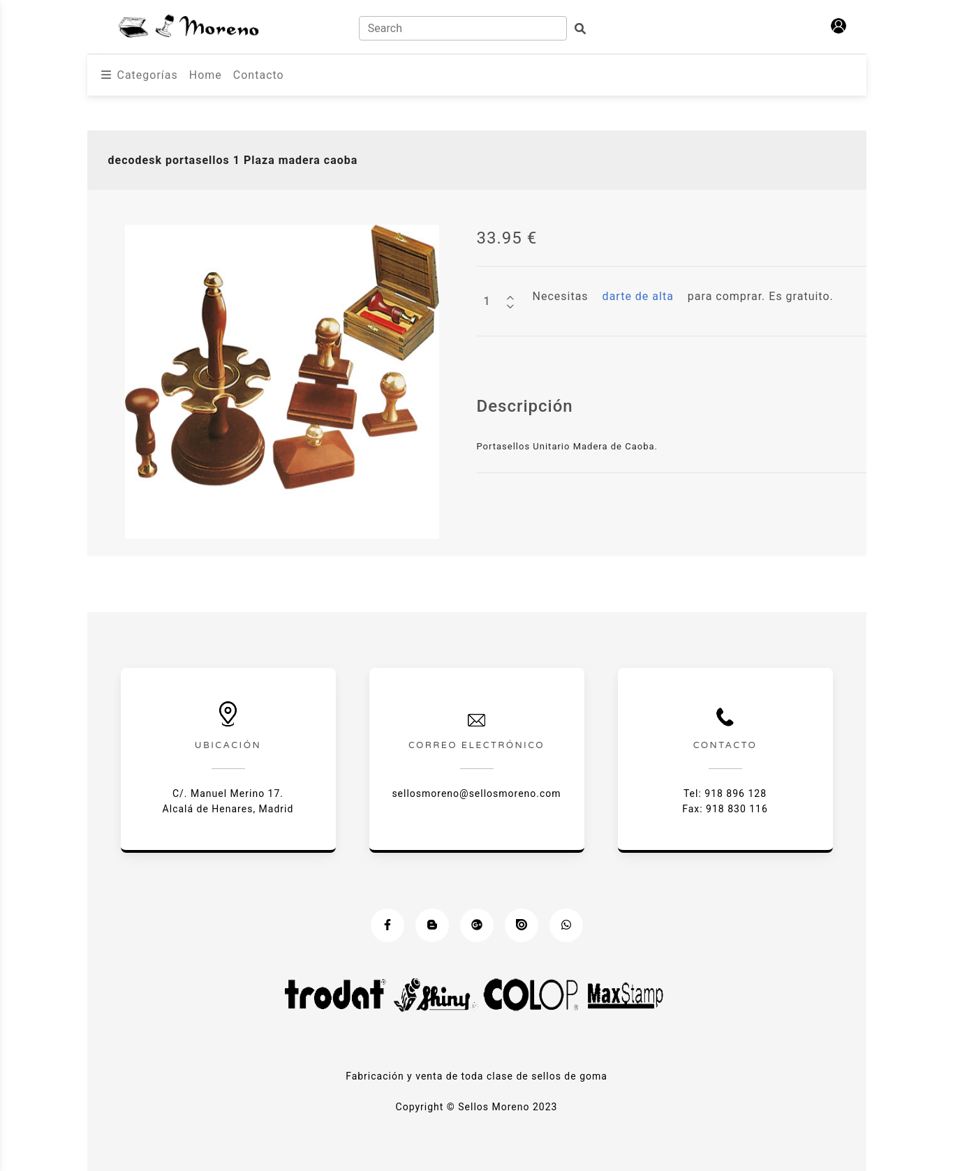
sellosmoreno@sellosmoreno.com (476, 793)
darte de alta (638, 296)
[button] (838, 25)
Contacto (258, 75)
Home (205, 75)
